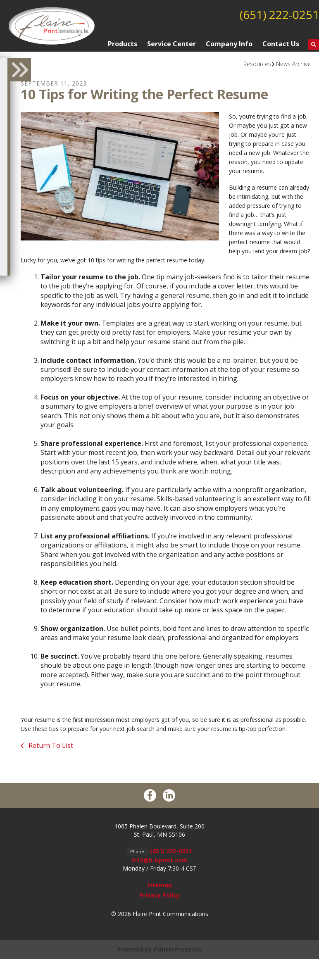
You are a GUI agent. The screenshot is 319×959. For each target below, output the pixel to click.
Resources (257, 64)
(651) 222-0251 (279, 14)
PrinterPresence (178, 949)
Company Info (229, 43)
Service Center (171, 43)
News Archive (293, 64)
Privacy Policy (159, 895)
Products (122, 43)
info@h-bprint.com (159, 860)
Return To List (50, 745)
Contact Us (280, 43)
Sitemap (159, 885)
